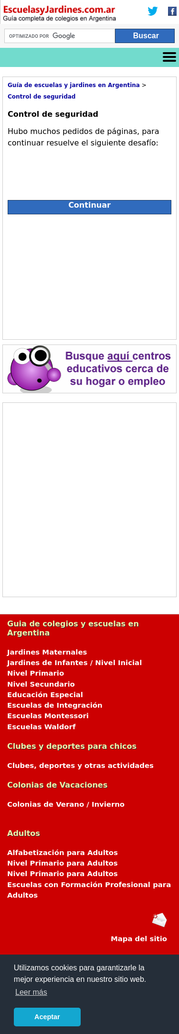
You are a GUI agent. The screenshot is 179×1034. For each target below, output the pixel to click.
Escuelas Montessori (48, 716)
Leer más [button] (31, 992)
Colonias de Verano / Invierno (66, 804)
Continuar (89, 205)
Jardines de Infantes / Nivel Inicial (74, 662)
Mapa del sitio (139, 938)
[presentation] (80, 170)
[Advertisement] (89, 274)
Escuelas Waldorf (41, 727)
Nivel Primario (35, 673)
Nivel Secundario (41, 684)
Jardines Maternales (47, 652)
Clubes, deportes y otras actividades (80, 765)
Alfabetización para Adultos (62, 852)
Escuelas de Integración (55, 705)
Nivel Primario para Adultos (62, 863)
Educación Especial (45, 694)
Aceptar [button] (47, 1017)
